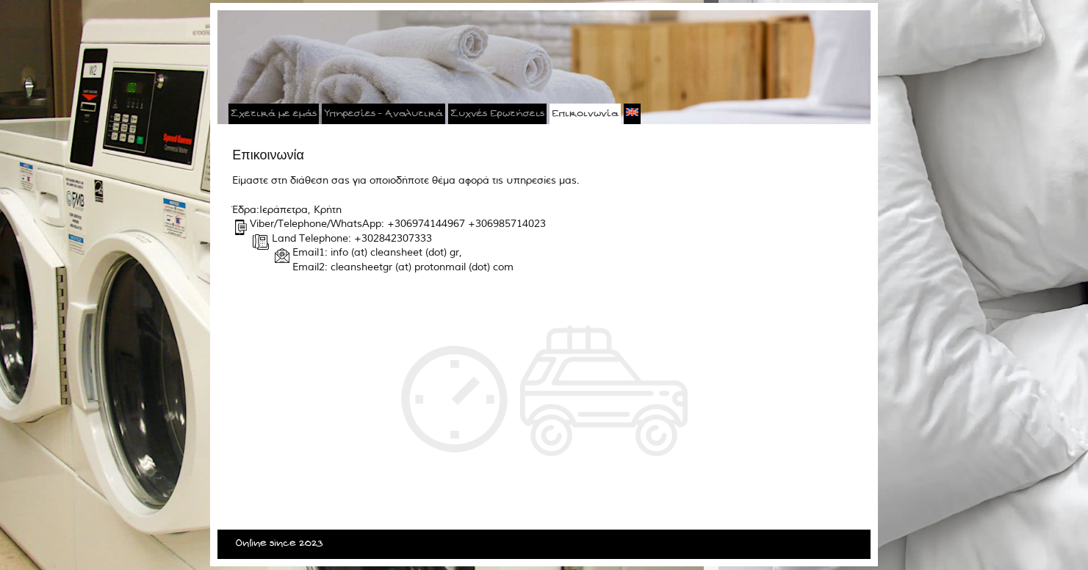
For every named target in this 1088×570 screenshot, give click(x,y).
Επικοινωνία (585, 114)
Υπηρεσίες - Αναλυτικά (383, 114)
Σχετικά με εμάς (274, 114)
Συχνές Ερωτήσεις (497, 114)
